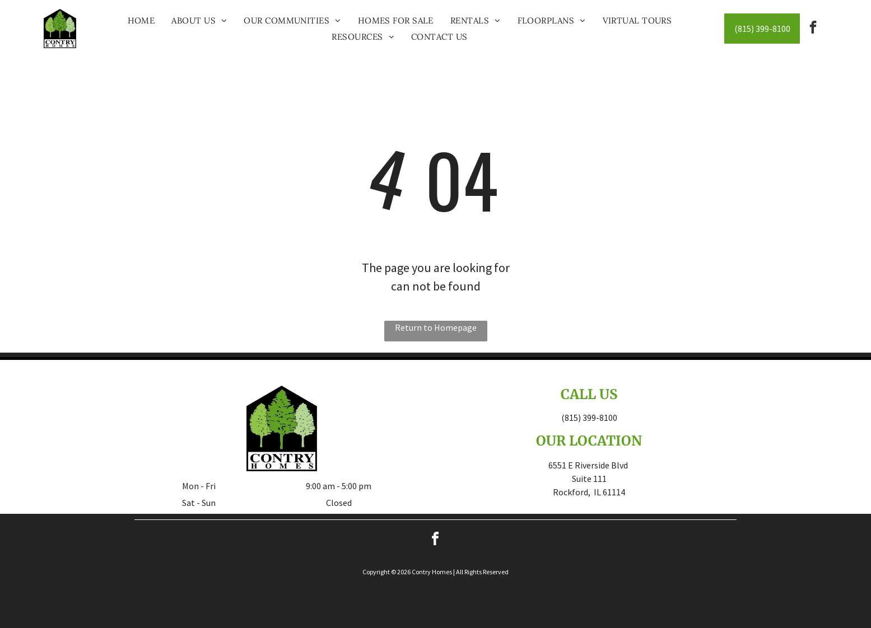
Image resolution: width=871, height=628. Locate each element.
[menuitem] (141, 20)
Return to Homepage (436, 327)
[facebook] (813, 28)
